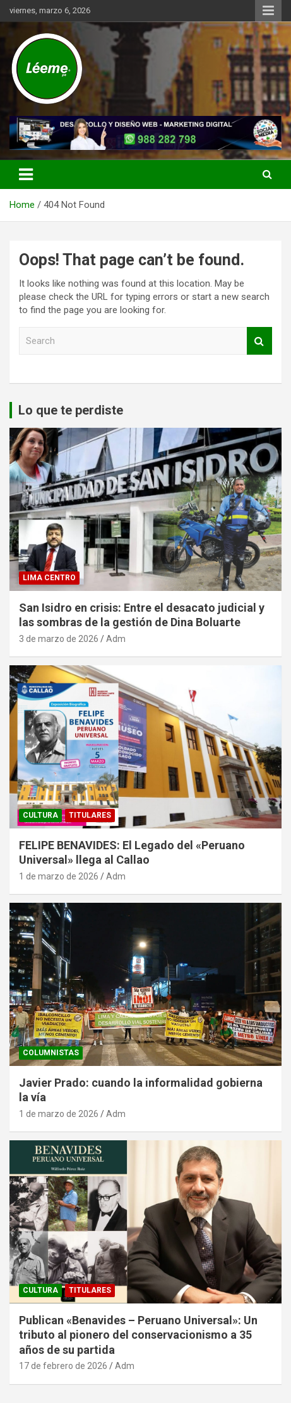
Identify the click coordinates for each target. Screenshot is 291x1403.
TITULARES (90, 815)
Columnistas (51, 1052)
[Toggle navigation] (25, 174)
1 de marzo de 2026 (58, 876)
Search (259, 341)
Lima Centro (49, 577)
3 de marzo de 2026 (58, 639)
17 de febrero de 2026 (63, 1366)
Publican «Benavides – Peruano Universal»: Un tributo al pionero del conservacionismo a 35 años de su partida (138, 1335)
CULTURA (40, 815)
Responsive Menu (268, 10)
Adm (116, 639)
